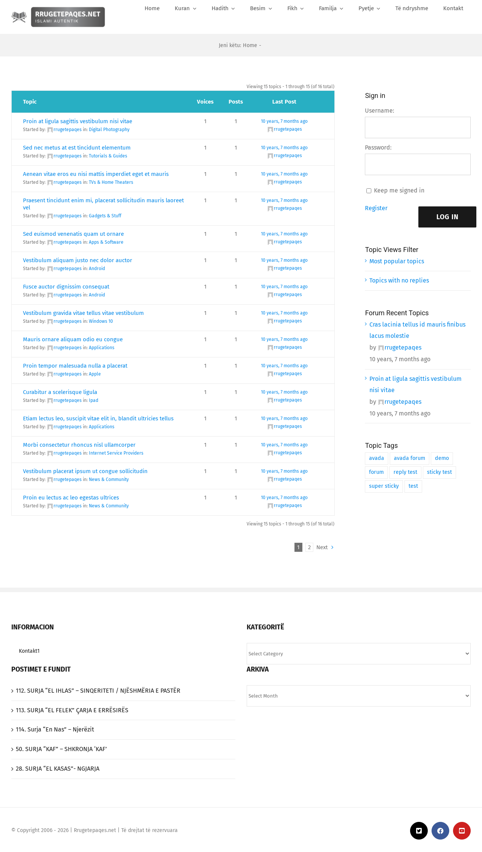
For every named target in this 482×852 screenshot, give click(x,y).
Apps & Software (106, 242)
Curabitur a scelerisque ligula (60, 392)
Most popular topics (396, 261)
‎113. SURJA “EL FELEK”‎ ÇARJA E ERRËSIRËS (72, 710)
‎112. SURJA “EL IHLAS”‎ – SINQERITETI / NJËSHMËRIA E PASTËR (98, 690)
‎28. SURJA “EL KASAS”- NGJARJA (57, 768)
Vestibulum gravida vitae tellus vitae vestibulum (83, 313)
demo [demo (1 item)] (442, 458)
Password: (378, 147)
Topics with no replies (399, 280)
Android (97, 268)
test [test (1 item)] (413, 486)
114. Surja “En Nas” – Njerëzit (55, 729)
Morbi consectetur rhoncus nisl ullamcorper (79, 444)
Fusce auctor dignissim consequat (66, 286)
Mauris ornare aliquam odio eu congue (73, 339)
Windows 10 (101, 321)
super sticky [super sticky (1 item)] (384, 486)
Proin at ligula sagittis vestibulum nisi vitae (77, 121)
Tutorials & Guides (108, 156)
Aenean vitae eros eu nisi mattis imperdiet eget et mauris (96, 174)
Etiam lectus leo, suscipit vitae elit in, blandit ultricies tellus (98, 418)
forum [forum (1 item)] (376, 472)
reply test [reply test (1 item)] (405, 472)
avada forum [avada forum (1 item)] (409, 458)
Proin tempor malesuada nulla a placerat (75, 365)
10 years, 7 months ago (284, 121)
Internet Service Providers (116, 453)
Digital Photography (109, 129)
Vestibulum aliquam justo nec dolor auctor (77, 260)
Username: (379, 110)
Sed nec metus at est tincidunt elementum (77, 147)
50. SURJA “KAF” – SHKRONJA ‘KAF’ (61, 749)
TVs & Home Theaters (111, 182)
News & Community (109, 479)
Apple (95, 374)
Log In (447, 217)
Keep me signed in (399, 190)
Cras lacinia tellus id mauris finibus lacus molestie (417, 330)
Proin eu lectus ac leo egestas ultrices (71, 497)
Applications (101, 347)
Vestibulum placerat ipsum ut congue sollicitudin (85, 471)
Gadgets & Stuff (105, 215)
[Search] (465, 25)
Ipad (93, 400)
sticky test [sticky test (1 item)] (439, 472)
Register (376, 208)
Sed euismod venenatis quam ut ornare (73, 234)
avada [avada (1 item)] (376, 458)
